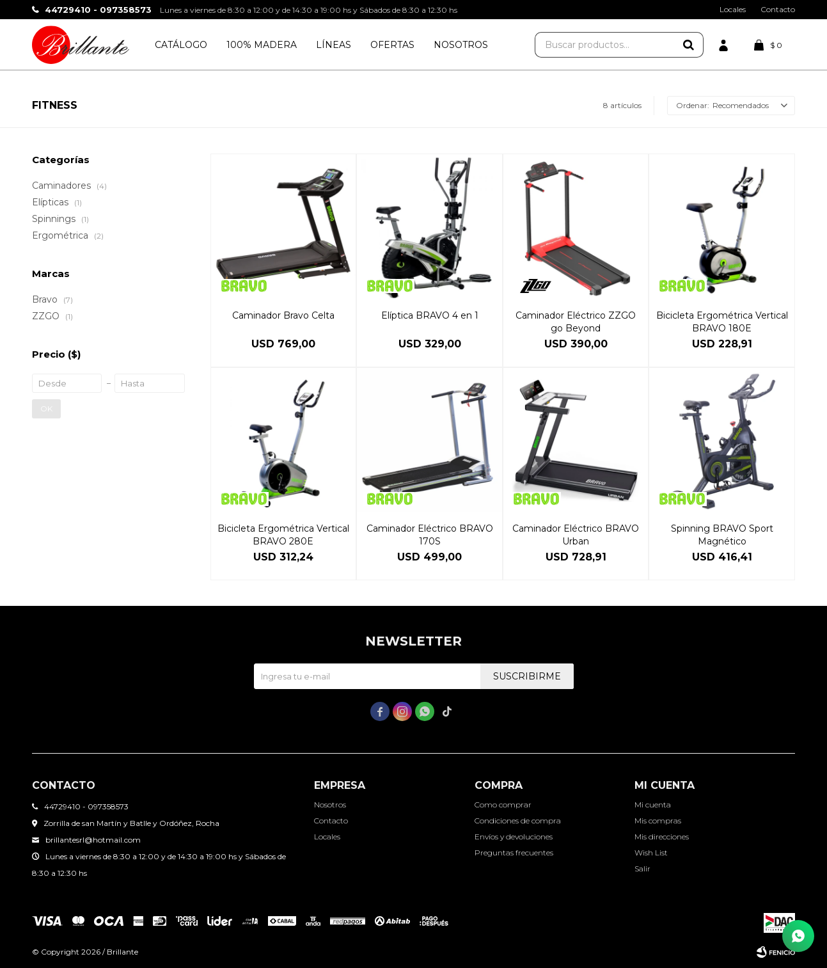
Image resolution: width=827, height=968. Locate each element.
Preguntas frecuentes (514, 852)
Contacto (777, 9)
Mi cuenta (652, 804)
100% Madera (261, 45)
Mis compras (657, 820)
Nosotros (461, 45)
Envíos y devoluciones (514, 836)
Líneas (333, 45)
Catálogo (181, 45)
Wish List (651, 852)
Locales (733, 9)
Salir (642, 868)
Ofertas (392, 45)
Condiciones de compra (518, 820)
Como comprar (503, 804)
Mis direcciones (661, 836)
